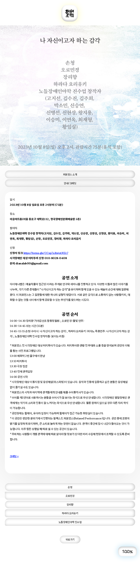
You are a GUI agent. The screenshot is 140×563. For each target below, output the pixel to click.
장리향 (70, 504)
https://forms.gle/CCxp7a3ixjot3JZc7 (45, 253)
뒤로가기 (70, 539)
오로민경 (70, 496)
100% (127, 551)
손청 (70, 487)
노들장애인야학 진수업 (70, 522)
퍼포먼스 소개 (70, 174)
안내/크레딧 (70, 183)
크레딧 (14, 456)
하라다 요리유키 (70, 513)
